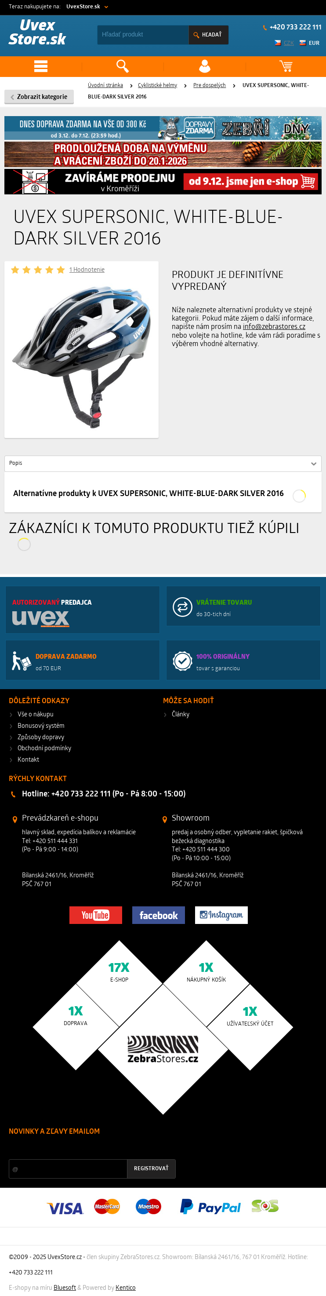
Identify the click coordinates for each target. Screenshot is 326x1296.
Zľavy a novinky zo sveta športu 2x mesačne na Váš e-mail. (85, 1148)
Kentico (126, 1288)
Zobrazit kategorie (42, 97)
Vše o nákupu (36, 715)
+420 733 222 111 (295, 27)
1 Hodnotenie (87, 270)
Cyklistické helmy (157, 85)
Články (180, 715)
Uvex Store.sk (37, 33)
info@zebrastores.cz (274, 327)
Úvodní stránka (105, 85)
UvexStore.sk (83, 7)
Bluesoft (65, 1288)
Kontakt (28, 760)
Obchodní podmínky (44, 748)
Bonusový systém (41, 726)
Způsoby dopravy (41, 737)
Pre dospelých (209, 85)
